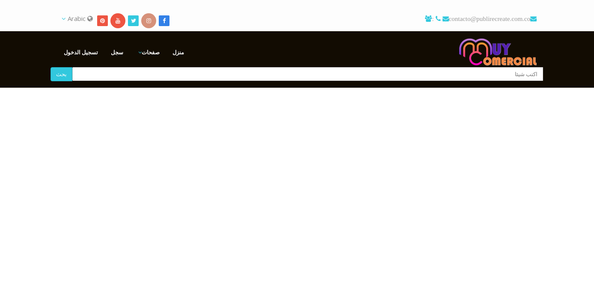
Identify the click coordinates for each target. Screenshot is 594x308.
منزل (178, 52)
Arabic (77, 18)
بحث (61, 74)
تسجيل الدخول (81, 52)
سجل (117, 52)
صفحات (151, 52)
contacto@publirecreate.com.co (489, 18)
